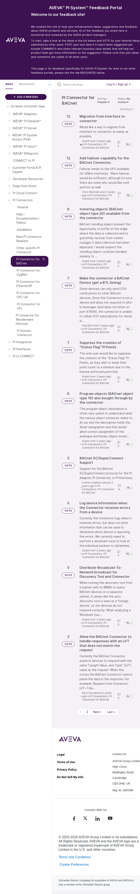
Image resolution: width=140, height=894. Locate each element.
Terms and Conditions (75, 857)
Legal (61, 754)
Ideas (9, 84)
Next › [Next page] (97, 712)
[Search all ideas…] (82, 84)
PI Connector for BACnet (95, 146)
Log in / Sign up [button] (119, 84)
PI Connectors (93, 144)
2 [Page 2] (87, 712)
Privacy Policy (67, 769)
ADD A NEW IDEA (26, 96)
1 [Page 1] (80, 712)
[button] (49, 84)
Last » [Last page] (111, 712)
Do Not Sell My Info (70, 777)
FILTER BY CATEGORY (22, 106)
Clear (41, 106)
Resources (26, 84)
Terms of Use (66, 762)
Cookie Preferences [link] (74, 864)
